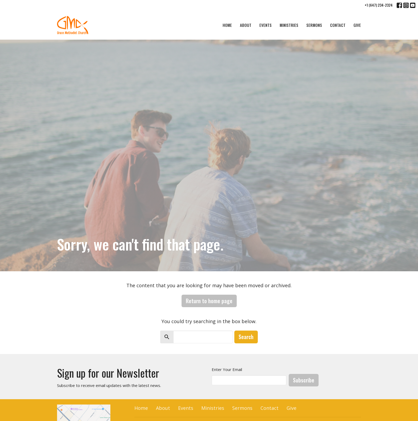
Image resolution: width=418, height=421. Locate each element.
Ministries (289, 25)
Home (227, 25)
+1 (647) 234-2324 (379, 5)
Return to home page (209, 301)
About (245, 25)
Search (246, 337)
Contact (337, 25)
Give (357, 25)
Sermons (314, 25)
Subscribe (303, 380)
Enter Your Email (227, 369)
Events (265, 25)
